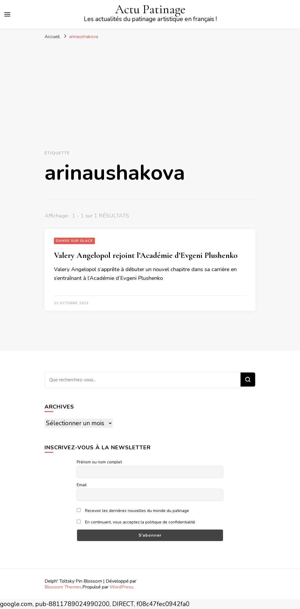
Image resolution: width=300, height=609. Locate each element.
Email (82, 485)
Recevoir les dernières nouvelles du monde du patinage (133, 510)
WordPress (121, 587)
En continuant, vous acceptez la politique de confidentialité (136, 522)
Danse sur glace (74, 240)
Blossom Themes (63, 587)
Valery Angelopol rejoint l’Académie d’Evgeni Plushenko (146, 255)
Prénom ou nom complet (99, 462)
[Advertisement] (150, 87)
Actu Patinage (150, 9)
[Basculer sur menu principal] (7, 14)
